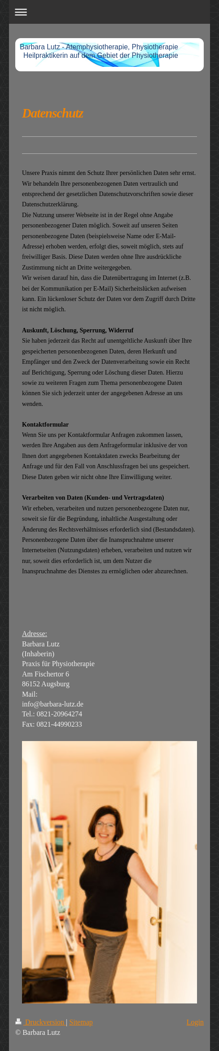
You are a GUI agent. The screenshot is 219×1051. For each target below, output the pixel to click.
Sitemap (80, 1022)
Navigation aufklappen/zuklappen (109, 12)
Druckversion (40, 1022)
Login (195, 1022)
